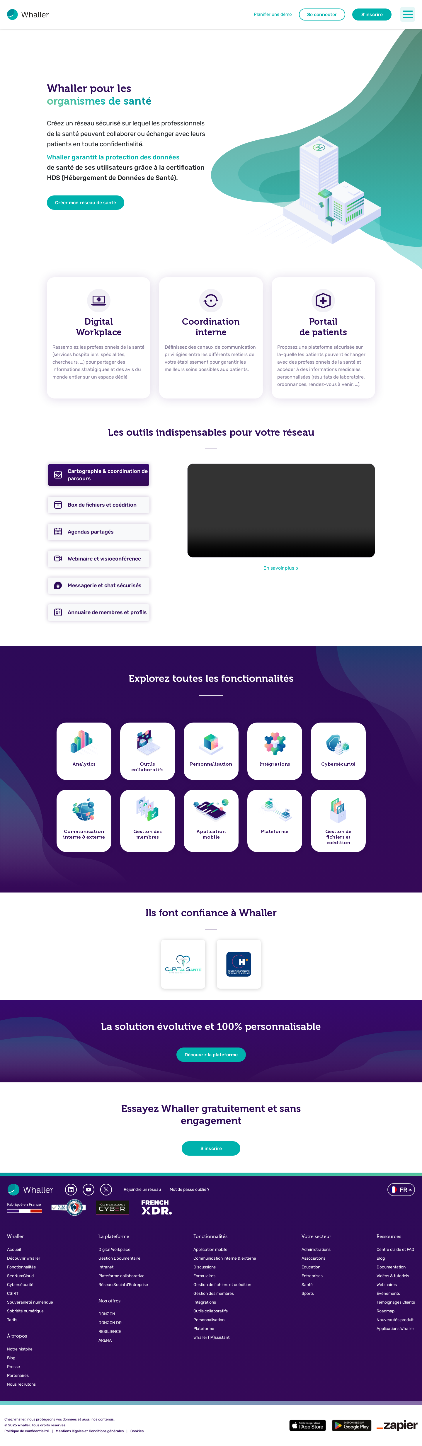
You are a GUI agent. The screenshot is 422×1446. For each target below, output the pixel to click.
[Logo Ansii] (68, 1207)
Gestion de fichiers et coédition (222, 1284)
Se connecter (322, 14)
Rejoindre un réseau (142, 1189)
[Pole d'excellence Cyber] (112, 1207)
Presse (13, 1366)
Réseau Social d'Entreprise (123, 1284)
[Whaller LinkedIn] (71, 1189)
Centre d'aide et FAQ (395, 1249)
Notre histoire (20, 1349)
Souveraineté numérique (30, 1302)
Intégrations (204, 1302)
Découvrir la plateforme (211, 1054)
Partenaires (18, 1375)
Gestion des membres (213, 1293)
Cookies (137, 1431)
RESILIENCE (109, 1331)
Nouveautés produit (395, 1319)
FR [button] (398, 1189)
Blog (11, 1357)
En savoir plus (281, 568)
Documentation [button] (391, 1267)
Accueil (14, 1249)
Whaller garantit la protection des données (113, 157)
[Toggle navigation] (407, 14)
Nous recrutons (21, 1384)
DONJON (106, 1314)
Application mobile (210, 1249)
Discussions (204, 1267)
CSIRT (12, 1293)
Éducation (311, 1267)
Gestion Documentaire (119, 1258)
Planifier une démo (273, 14)
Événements (388, 1293)
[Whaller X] (106, 1189)
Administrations (316, 1249)
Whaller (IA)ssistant (211, 1337)
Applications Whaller (395, 1328)
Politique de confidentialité (26, 1431)
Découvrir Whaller (23, 1258)
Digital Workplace (114, 1249)
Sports (308, 1293)
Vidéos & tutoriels (393, 1275)
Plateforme (203, 1328)
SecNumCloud (20, 1275)
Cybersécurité (20, 1284)
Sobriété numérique (25, 1311)
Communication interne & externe (224, 1258)
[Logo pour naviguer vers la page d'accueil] (28, 14)
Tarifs (12, 1319)
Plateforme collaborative (121, 1275)
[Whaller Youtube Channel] (88, 1189)
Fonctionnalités (21, 1267)
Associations (313, 1258)
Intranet (105, 1267)
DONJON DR (110, 1322)
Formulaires (204, 1275)
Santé (307, 1284)
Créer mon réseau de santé (85, 202)
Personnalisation (208, 1319)
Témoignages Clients (396, 1302)
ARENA (105, 1340)
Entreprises (312, 1275)
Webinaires (387, 1284)
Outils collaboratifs (210, 1311)
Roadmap (385, 1311)
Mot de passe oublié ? (189, 1189)
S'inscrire (372, 14)
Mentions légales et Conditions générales (90, 1431)
